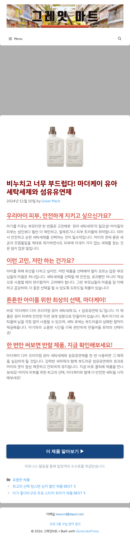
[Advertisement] (65, 78)
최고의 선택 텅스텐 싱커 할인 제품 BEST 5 (44, 486)
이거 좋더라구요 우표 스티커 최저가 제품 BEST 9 (49, 493)
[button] (120, 38)
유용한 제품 (21, 480)
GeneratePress (87, 531)
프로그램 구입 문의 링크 (65, 524)
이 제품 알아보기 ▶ (65, 451)
